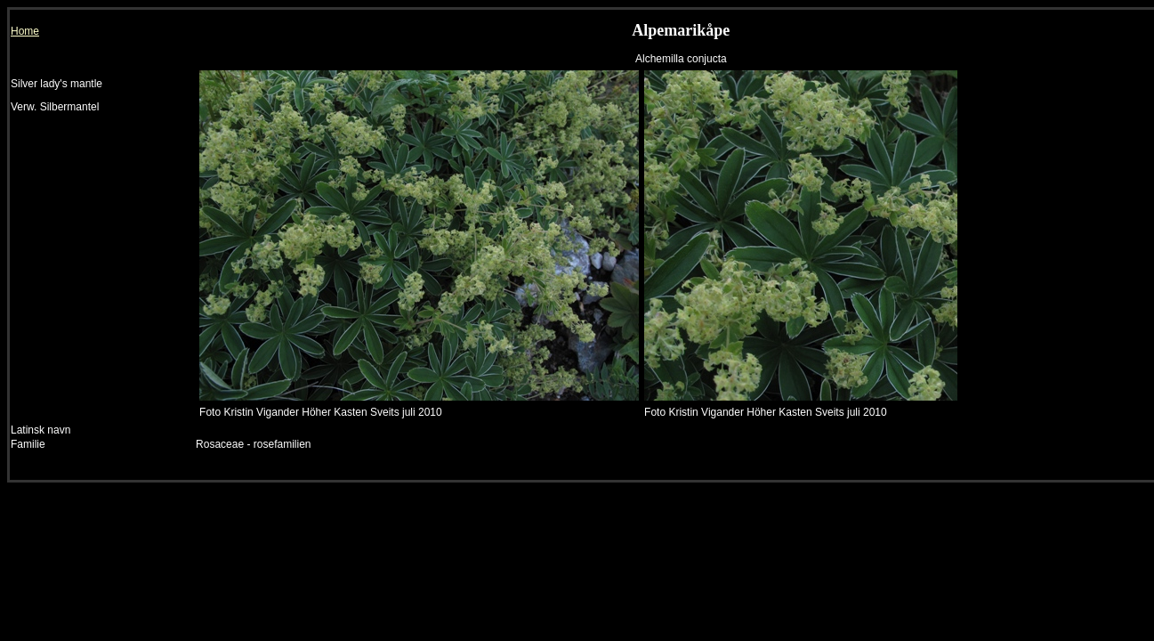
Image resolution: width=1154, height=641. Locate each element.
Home (25, 31)
